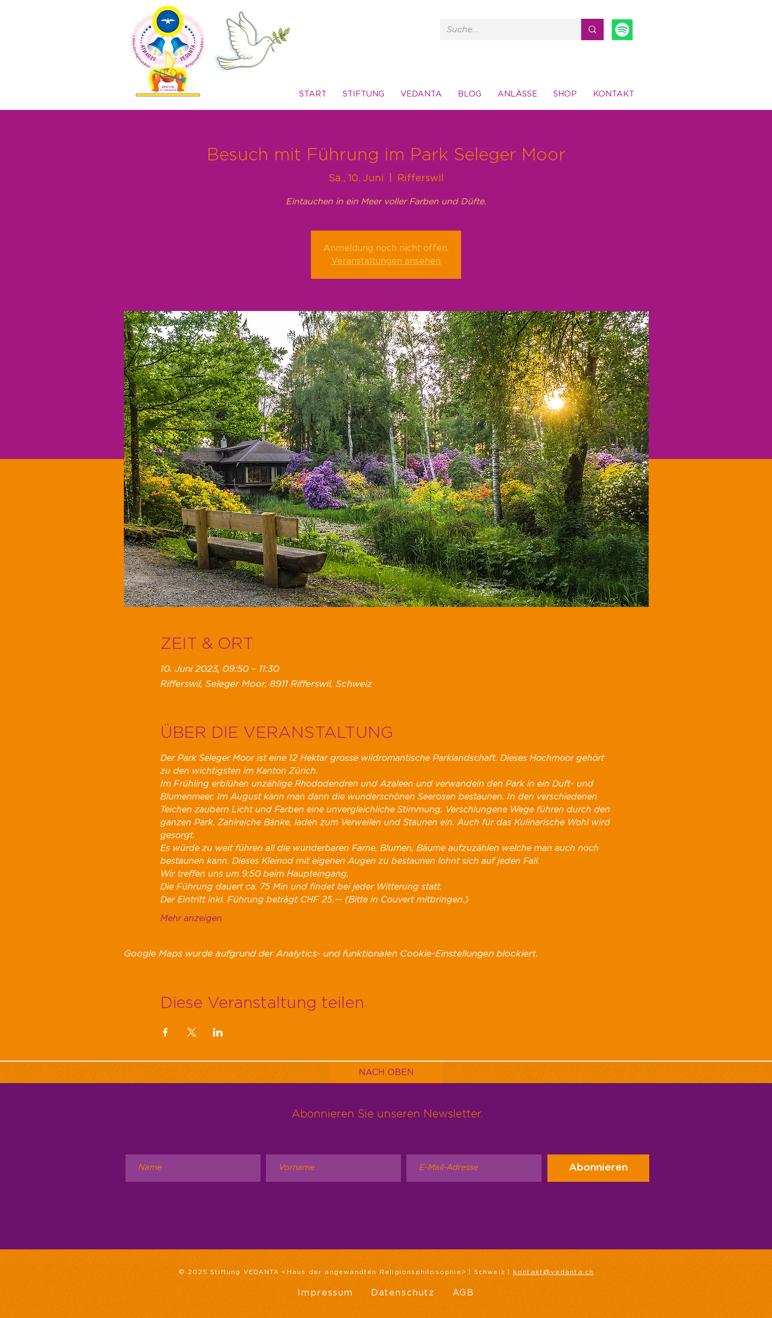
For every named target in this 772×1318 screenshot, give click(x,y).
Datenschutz (403, 1293)
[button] (613, 94)
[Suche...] (503, 29)
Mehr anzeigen (191, 918)
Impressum (325, 1293)
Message (630, 1104)
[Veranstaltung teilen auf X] (192, 1032)
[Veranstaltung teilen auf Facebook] (165, 1032)
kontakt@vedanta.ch (553, 1272)
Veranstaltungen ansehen (386, 261)
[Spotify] (622, 29)
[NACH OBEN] (386, 1072)
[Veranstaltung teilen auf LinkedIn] (218, 1032)
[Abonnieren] (598, 1168)
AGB (463, 1293)
